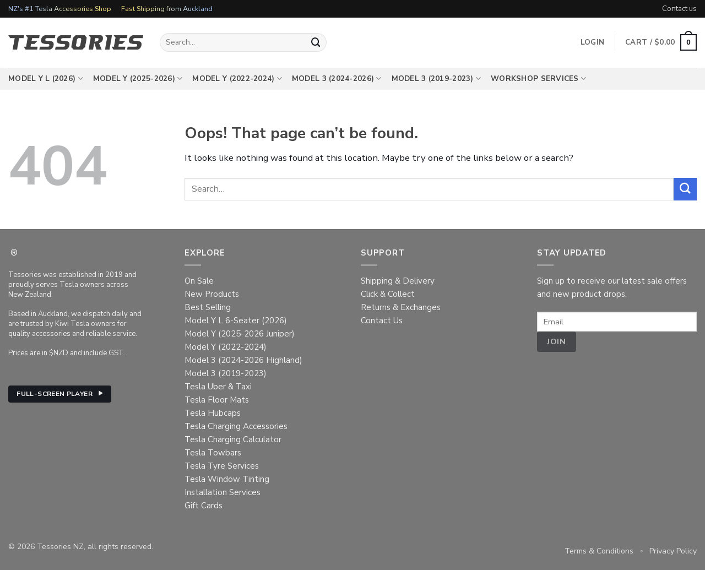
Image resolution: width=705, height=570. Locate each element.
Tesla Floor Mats (217, 399)
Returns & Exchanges (401, 307)
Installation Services (223, 492)
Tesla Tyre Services (222, 465)
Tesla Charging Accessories (236, 426)
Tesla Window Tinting (227, 479)
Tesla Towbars (213, 452)
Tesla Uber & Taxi (218, 386)
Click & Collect (388, 294)
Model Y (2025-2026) (138, 78)
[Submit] (316, 42)
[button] (661, 42)
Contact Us (382, 320)
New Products (212, 294)
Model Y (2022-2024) (237, 78)
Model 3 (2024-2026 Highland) (243, 360)
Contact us (679, 8)
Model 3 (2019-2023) (436, 78)
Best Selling (208, 307)
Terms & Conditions (599, 551)
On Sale (199, 280)
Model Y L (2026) (45, 78)
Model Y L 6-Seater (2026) (236, 320)
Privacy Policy (673, 551)
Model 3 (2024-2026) (337, 78)
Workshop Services (538, 78)
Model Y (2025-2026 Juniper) (240, 333)
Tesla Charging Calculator (233, 439)
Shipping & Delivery (398, 280)
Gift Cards (204, 505)
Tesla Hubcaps (213, 413)
